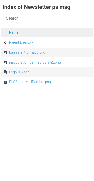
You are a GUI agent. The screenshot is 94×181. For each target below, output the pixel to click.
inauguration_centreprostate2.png (35, 62)
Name (13, 32)
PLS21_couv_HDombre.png (30, 82)
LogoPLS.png (19, 72)
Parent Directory (21, 42)
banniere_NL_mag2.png (27, 52)
